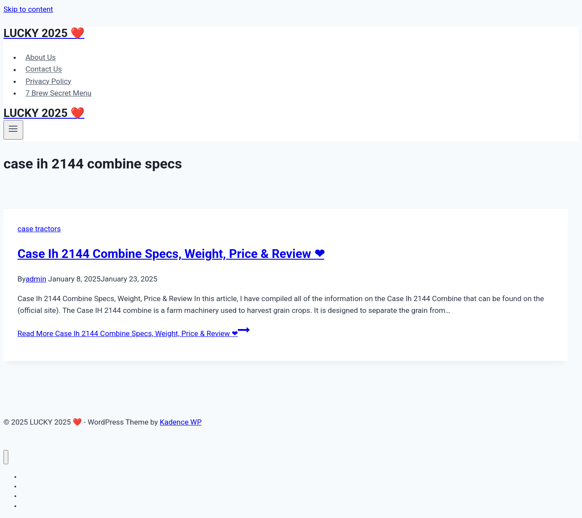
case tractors (39, 228)
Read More (133, 333)
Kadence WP (181, 422)
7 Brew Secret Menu (58, 93)
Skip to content (28, 9)
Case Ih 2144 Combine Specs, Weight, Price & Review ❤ (170, 254)
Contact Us (43, 69)
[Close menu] (5, 457)
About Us (40, 57)
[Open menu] (13, 129)
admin (36, 278)
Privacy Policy (48, 81)
